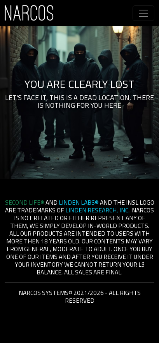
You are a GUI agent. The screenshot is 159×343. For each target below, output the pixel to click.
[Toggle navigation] (143, 13)
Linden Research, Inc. (97, 210)
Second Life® (24, 202)
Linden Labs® (79, 202)
